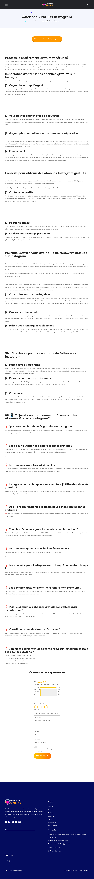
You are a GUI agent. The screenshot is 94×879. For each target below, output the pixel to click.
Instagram (51, 816)
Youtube (50, 807)
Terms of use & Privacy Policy (13, 870)
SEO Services (52, 826)
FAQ (8, 861)
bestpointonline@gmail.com (61, 844)
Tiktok (50, 819)
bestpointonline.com (61, 841)
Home (37, 21)
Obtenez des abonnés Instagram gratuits (47, 39)
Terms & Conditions (54, 848)
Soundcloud (52, 823)
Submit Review (42, 756)
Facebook (51, 810)
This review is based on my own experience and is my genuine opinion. (48, 749)
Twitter (50, 813)
